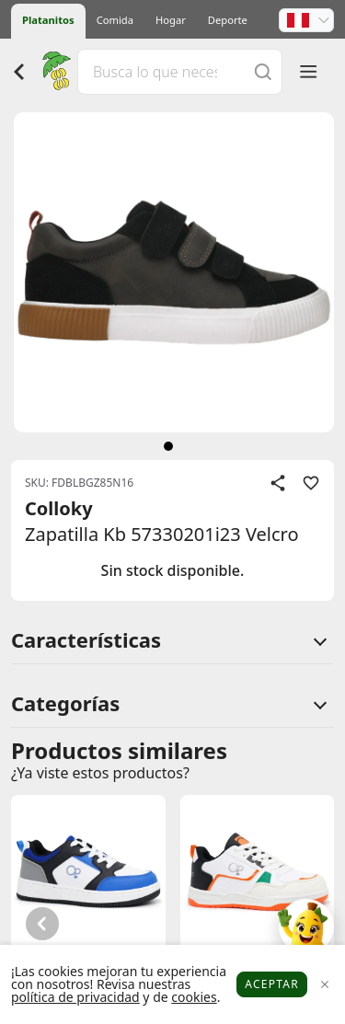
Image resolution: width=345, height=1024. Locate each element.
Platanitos (48, 20)
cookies (193, 997)
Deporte (227, 20)
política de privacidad (75, 997)
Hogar (170, 20)
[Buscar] (263, 71)
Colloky (59, 508)
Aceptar (272, 984)
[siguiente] (168, 446)
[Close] (324, 985)
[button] (306, 20)
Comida (115, 20)
